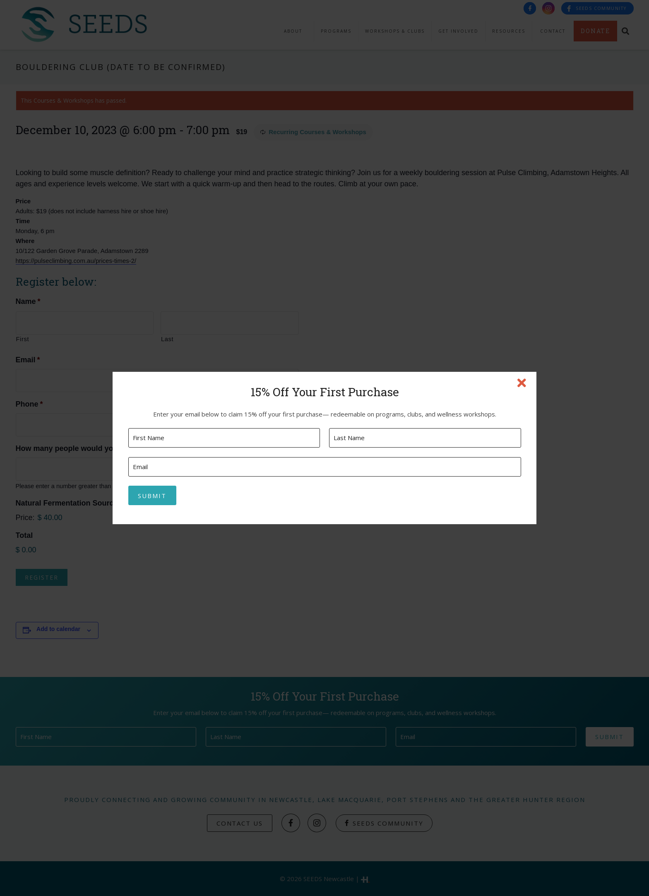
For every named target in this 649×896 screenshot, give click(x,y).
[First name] (224, 438)
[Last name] (425, 438)
